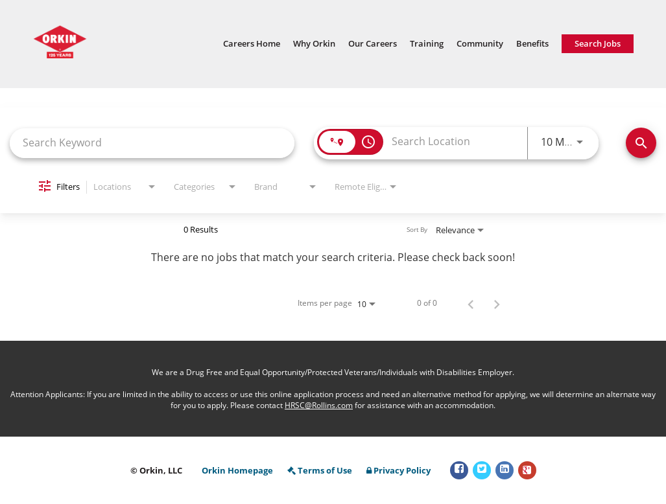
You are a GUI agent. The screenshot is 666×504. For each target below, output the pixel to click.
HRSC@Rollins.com (319, 405)
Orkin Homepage (237, 470)
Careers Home (251, 44)
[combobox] (152, 143)
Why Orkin (314, 44)
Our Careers (372, 44)
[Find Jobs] (641, 143)
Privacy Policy (398, 470)
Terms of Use (319, 470)
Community (480, 44)
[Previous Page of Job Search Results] (471, 303)
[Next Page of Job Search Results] (497, 303)
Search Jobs (598, 43)
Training (427, 44)
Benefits (532, 44)
